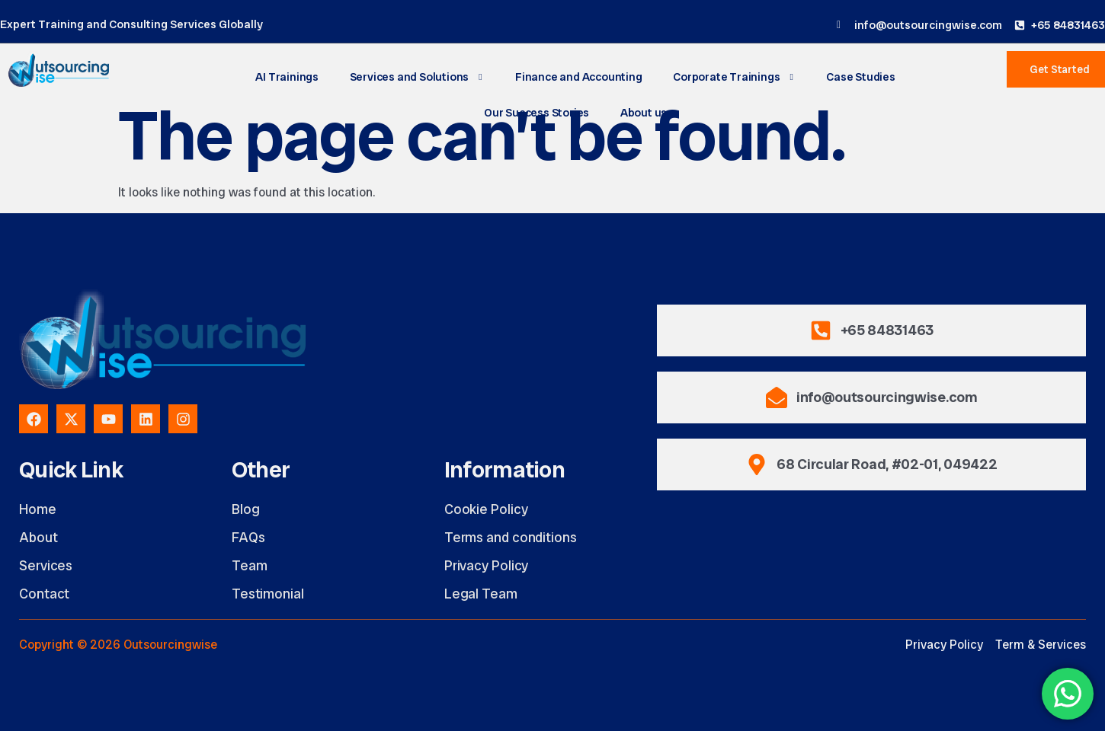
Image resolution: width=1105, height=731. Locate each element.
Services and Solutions (417, 76)
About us (643, 112)
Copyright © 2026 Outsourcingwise (118, 645)
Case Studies (860, 77)
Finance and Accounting (578, 77)
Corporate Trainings (734, 76)
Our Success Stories (536, 112)
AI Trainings (288, 77)
